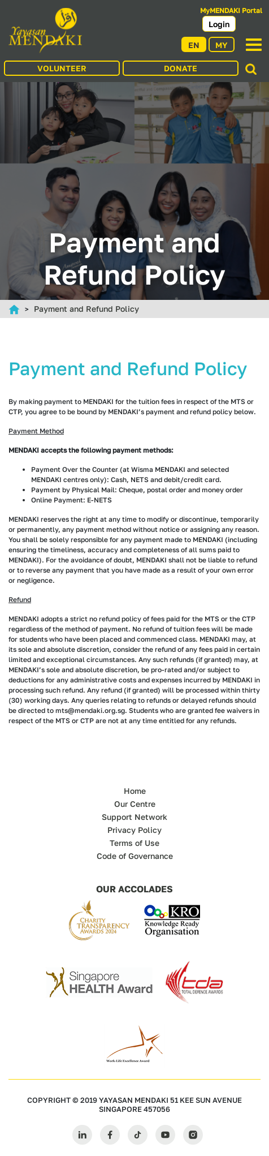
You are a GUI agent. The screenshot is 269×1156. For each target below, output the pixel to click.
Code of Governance (135, 856)
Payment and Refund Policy (86, 308)
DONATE (180, 68)
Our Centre (134, 804)
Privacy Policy (134, 830)
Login (219, 24)
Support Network (134, 817)
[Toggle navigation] (253, 45)
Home (135, 791)
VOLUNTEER (61, 68)
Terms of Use (134, 843)
